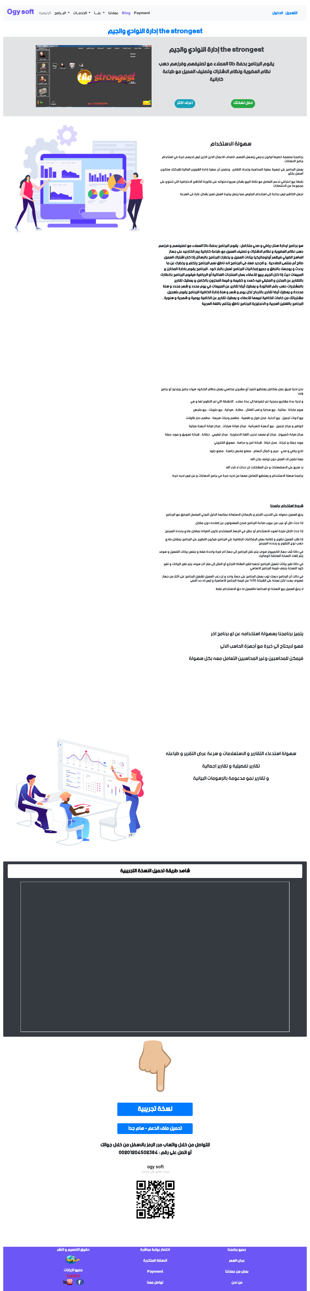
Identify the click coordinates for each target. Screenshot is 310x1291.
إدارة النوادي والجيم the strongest (155, 31)
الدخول (277, 13)
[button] (185, 103)
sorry (79, 297)
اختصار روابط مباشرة (155, 1249)
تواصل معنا (155, 1282)
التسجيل (291, 13)
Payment (142, 13)
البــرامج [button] (60, 13)
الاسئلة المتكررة (155, 1260)
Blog (126, 13)
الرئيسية (45, 13)
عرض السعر (237, 1260)
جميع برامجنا (237, 1249)
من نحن (236, 1282)
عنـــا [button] (98, 13)
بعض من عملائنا (236, 1271)
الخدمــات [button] (80, 13)
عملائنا (113, 13)
